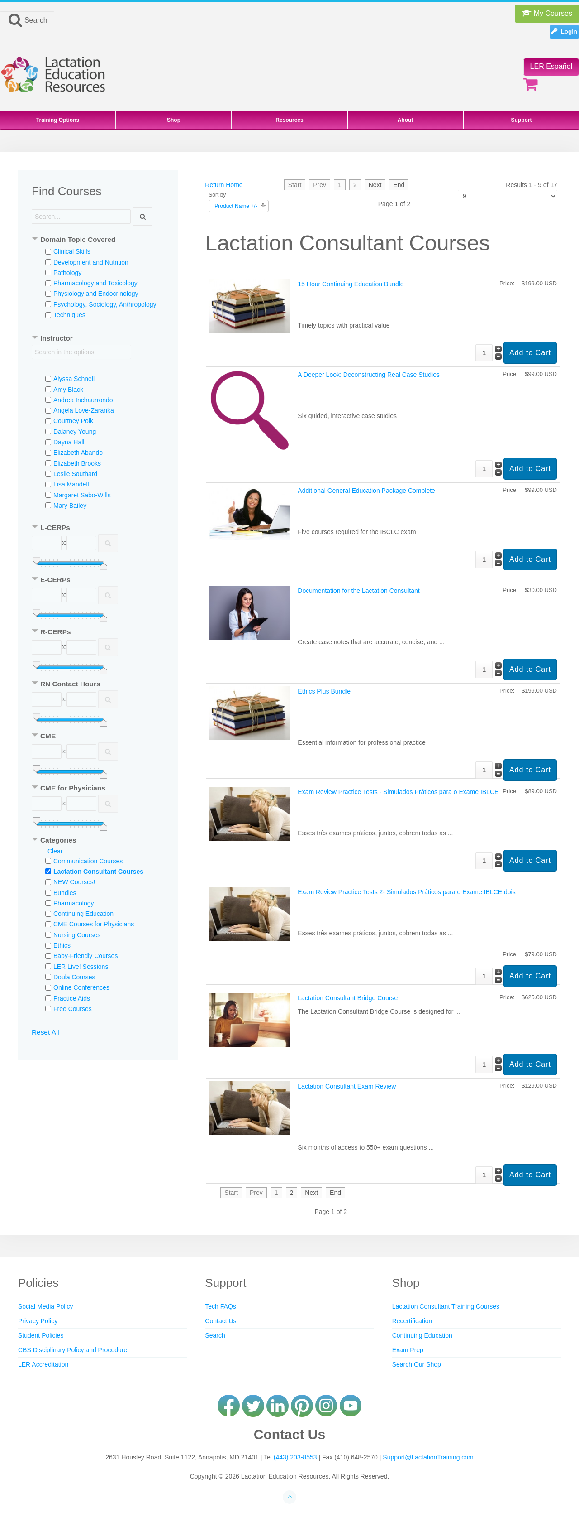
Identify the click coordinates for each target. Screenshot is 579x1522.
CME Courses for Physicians (93, 924)
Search (27, 20)
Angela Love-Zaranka (83, 410)
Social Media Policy (45, 1306)
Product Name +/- (235, 206)
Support (521, 120)
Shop (173, 120)
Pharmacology (73, 903)
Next (375, 184)
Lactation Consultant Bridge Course (348, 998)
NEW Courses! (74, 882)
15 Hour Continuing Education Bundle (350, 284)
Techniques (69, 314)
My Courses (547, 13)
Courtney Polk (73, 420)
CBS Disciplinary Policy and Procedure (72, 1349)
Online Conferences (81, 987)
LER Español (551, 66)
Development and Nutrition (90, 262)
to (64, 542)
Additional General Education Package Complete (366, 490)
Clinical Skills (71, 251)
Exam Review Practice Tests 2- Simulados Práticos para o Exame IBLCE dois (406, 892)
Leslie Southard (75, 473)
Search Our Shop (416, 1364)
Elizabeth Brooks (77, 463)
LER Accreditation (43, 1364)
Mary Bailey (69, 505)
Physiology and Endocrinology (95, 293)
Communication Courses (88, 861)
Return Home (223, 184)
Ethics (62, 945)
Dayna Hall (68, 442)
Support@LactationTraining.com (428, 1457)
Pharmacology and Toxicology (95, 283)
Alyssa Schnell (74, 378)
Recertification (412, 1321)
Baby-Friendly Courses (85, 955)
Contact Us (220, 1321)
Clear (54, 851)
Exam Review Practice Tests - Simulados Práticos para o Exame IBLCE (398, 791)
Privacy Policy (37, 1321)
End (398, 184)
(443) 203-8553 (295, 1457)
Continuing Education (83, 913)
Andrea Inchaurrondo (83, 400)
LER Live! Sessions (80, 966)
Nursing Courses (76, 935)
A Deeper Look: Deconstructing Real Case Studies (369, 374)
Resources (289, 120)
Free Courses (72, 1008)
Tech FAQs (220, 1306)
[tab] (98, 240)
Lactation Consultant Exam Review (347, 1086)
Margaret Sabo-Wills (82, 495)
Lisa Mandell (71, 484)
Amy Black (68, 389)
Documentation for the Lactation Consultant (358, 590)
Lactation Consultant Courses (98, 871)
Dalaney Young (74, 431)
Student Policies (40, 1335)
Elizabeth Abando (78, 452)
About (405, 120)
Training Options (57, 120)
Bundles (64, 892)
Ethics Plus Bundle (324, 691)
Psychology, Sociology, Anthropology (105, 304)
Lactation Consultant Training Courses (445, 1306)
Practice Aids (71, 998)
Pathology (67, 272)
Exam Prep (407, 1349)
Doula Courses (74, 977)
